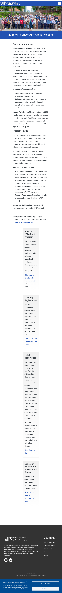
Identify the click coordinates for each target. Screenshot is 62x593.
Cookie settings (45, 583)
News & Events (48, 549)
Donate (46, 552)
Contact (46, 555)
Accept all (45, 588)
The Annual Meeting (49, 545)
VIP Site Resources (49, 542)
